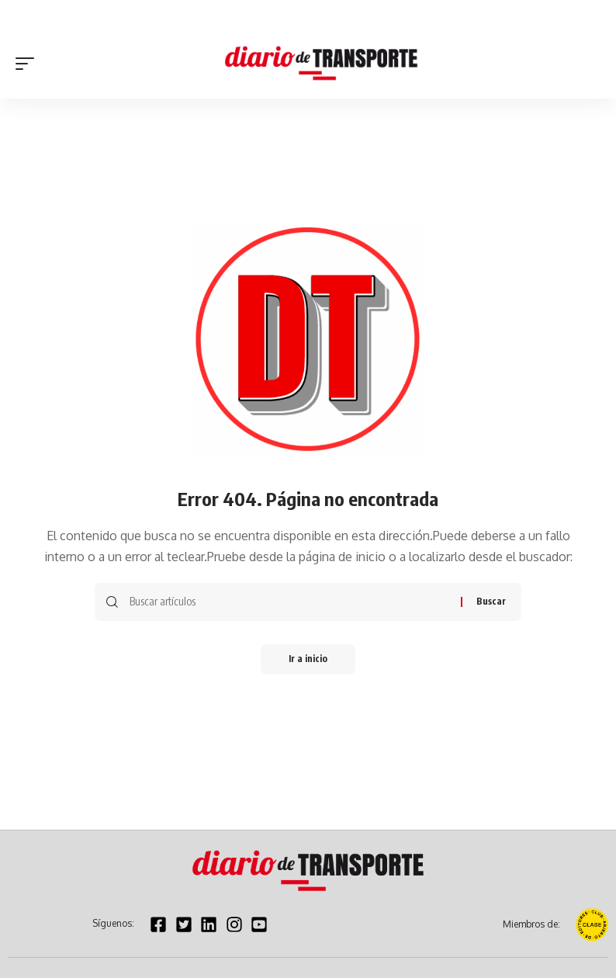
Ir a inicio (308, 659)
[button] (29, 64)
